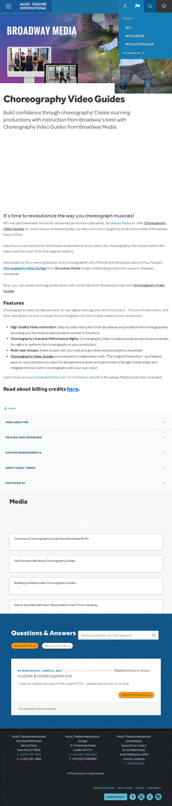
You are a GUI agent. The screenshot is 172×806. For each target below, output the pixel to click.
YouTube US (149, 796)
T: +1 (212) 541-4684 (29, 753)
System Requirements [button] (23, 452)
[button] (137, 6)
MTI (128, 27)
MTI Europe (135, 36)
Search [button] (150, 6)
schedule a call (82, 377)
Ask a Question (23, 645)
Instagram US (158, 796)
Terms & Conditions (103, 787)
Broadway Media (118, 223)
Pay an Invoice (131, 53)
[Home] (25, 6)
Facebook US (132, 796)
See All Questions (56, 645)
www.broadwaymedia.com (45, 377)
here (72, 389)
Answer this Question (134, 694)
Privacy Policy (124, 787)
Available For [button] (17, 422)
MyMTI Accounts (125, 6)
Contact (140, 787)
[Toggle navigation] (8, 6)
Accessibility (154, 787)
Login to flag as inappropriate (90, 669)
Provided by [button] (16, 483)
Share (12, 408)
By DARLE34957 (29, 669)
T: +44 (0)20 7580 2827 (82, 753)
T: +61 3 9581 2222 (134, 762)
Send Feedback (116, 796)
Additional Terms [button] (20, 467)
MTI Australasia (139, 44)
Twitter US (141, 796)
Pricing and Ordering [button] (24, 437)
